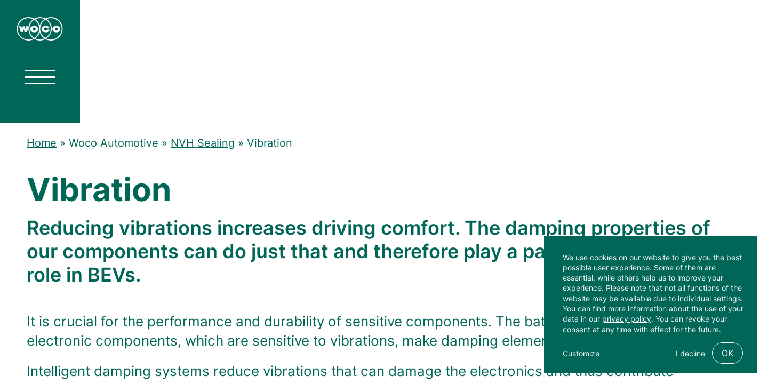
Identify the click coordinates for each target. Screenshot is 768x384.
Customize (581, 353)
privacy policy (626, 318)
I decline (690, 353)
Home (42, 143)
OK (727, 353)
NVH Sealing (203, 143)
